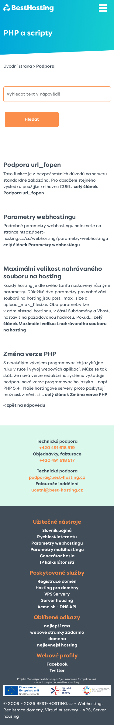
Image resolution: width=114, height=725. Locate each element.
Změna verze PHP (29, 353)
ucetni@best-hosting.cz (57, 490)
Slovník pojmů (57, 530)
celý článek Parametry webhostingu (41, 244)
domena (57, 638)
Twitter (57, 670)
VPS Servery (57, 594)
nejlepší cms (57, 626)
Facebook (57, 664)
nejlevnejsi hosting (57, 645)
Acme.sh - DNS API (57, 606)
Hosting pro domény (57, 587)
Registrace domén (57, 581)
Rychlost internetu (57, 536)
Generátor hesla (57, 556)
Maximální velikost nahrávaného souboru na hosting (52, 272)
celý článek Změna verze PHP (76, 394)
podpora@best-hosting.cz (57, 477)
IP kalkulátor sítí (57, 562)
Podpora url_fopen (32, 164)
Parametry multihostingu (57, 549)
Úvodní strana (17, 66)
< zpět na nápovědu (24, 405)
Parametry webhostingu (39, 216)
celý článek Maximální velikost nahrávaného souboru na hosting (55, 324)
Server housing (57, 600)
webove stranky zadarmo (57, 632)
